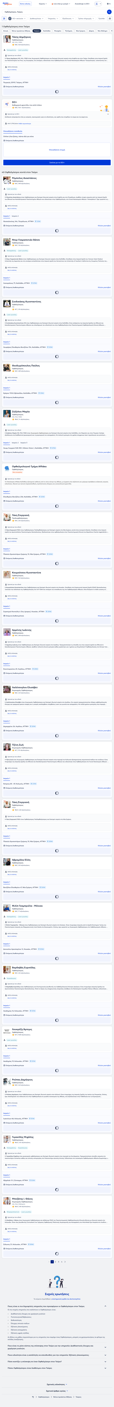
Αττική (5, 31)
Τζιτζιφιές (68, 31)
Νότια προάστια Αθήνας (21, 31)
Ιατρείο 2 (15, 216)
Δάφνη (91, 31)
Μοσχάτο (57, 31)
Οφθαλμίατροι (43, 1397)
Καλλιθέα (47, 31)
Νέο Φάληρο (102, 31)
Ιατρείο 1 (6, 77)
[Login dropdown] (98, 3)
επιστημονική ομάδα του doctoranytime (66, 1299)
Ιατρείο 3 (24, 443)
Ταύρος (37, 31)
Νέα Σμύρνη (80, 31)
